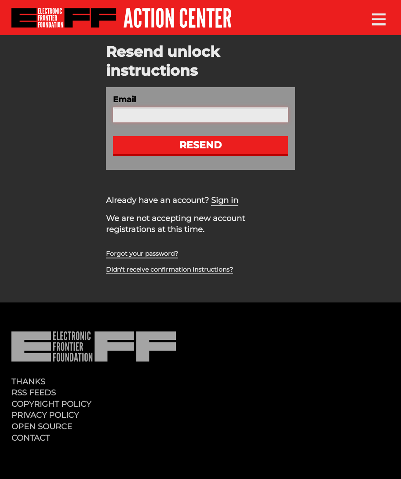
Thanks (28, 381)
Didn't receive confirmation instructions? (169, 269)
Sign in (224, 200)
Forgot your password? (142, 254)
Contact (30, 437)
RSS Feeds (33, 392)
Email (124, 99)
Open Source (41, 426)
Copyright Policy (51, 404)
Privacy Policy (45, 415)
